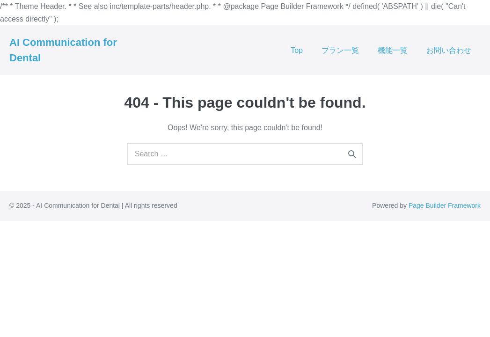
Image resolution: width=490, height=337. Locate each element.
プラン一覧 (340, 50)
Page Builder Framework (445, 205)
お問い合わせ (448, 50)
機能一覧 (393, 50)
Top (297, 50)
